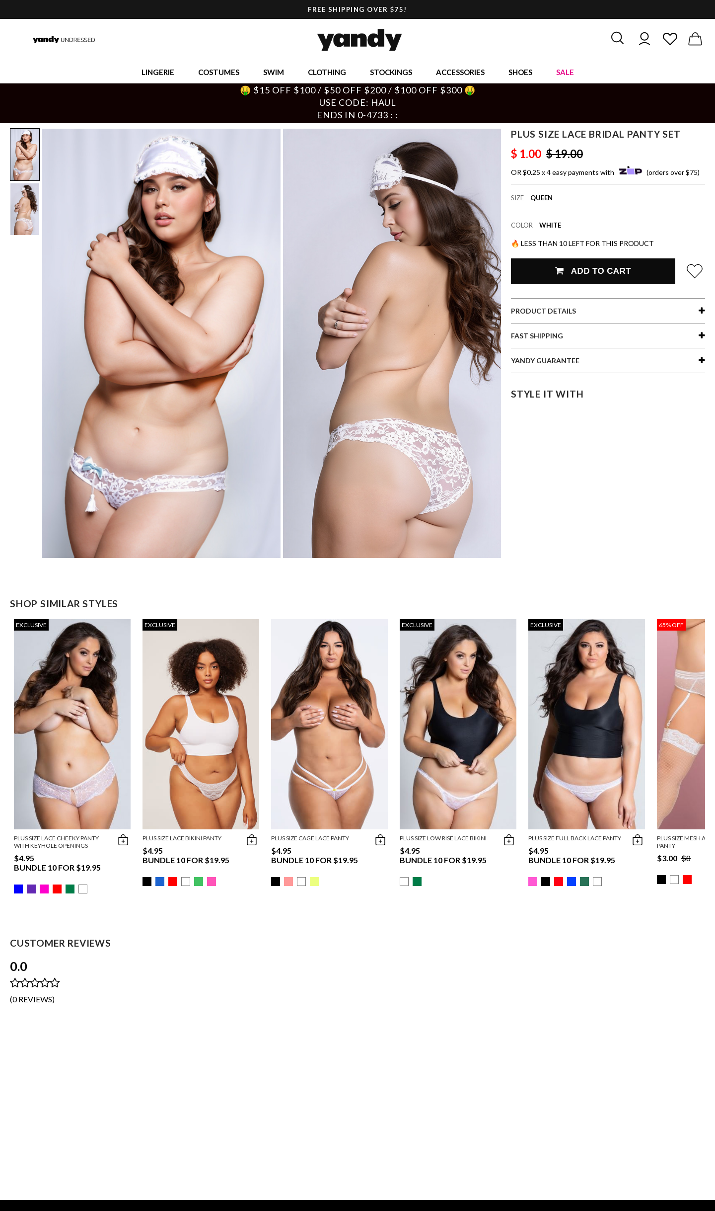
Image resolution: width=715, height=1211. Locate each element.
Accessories (460, 72)
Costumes (218, 72)
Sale (565, 72)
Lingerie (158, 72)
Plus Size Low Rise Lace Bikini (443, 838)
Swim (273, 72)
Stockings (391, 72)
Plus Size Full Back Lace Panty (574, 838)
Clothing (327, 72)
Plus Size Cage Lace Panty (310, 838)
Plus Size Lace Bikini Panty (182, 838)
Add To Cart (593, 271)
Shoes (520, 72)
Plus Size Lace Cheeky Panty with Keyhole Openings (56, 841)
